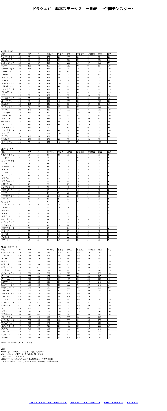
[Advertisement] (83, 29)
